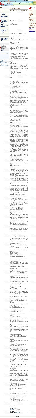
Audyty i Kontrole (3, 31)
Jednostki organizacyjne (4, 21)
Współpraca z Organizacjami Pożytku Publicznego (4, 30)
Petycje (2, 40)
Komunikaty (2, 23)
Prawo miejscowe (3, 13)
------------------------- (3, 42)
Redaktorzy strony (3, 45)
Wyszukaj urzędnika (3, 48)
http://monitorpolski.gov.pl (32, 31)
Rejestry (2, 22)
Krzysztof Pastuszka (17, 412)
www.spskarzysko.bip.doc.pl (32, 28)
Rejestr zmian (2, 49)
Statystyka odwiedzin (3, 46)
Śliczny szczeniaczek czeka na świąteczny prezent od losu (4, 59)
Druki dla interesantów (4, 33)
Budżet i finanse (3, 14)
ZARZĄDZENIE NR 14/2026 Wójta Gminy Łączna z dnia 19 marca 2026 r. (4, 64)
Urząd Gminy (2, 8)
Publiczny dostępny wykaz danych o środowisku (4, 17)
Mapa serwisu (2, 50)
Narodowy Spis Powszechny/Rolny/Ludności (4, 38)
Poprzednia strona (8, 5)
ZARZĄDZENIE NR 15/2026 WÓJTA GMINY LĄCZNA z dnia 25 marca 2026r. (4, 62)
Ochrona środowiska (3, 20)
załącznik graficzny (12, 409)
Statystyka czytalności (4, 47)
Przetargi (2, 19)
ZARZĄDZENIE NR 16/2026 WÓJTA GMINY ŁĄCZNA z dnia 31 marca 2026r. (4, 61)
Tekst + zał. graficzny (12, 407)
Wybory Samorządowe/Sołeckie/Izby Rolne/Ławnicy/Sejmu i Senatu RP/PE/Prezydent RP (4, 25)
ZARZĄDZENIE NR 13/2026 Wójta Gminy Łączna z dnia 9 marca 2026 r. (4, 65)
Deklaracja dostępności (4, 39)
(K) (23, 0)
